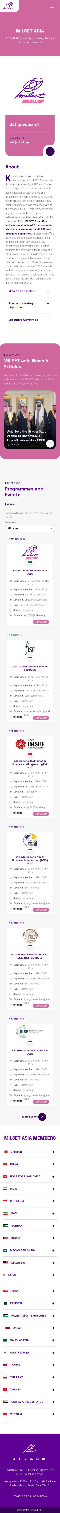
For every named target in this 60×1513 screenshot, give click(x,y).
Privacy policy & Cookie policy (30, 1495)
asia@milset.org (19, 142)
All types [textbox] (12, 528)
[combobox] (30, 528)
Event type (10, 522)
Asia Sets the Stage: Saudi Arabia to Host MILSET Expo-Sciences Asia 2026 (27, 435)
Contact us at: (16, 138)
